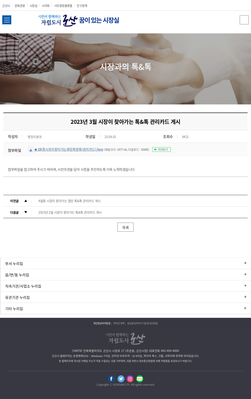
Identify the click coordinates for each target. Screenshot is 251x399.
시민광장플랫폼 (63, 5)
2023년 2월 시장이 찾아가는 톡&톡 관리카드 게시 (70, 212)
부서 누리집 (14, 263)
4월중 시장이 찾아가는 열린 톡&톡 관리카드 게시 (69, 200)
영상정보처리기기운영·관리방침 (142, 323)
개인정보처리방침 (101, 323)
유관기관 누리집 (17, 297)
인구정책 (82, 5)
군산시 (6, 5)
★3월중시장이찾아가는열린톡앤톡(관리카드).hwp (68, 149)
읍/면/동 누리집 (17, 274)
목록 (125, 227)
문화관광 (20, 5)
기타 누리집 (14, 308)
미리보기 (163, 150)
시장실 (33, 5)
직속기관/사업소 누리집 (23, 286)
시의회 (46, 5)
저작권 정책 (118, 323)
